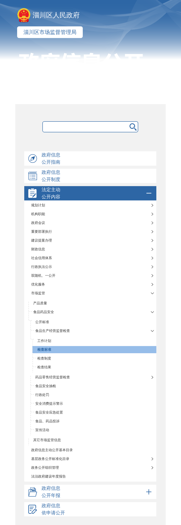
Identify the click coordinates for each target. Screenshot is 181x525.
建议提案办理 (41, 240)
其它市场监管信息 (47, 440)
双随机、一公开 (43, 276)
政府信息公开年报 (97, 492)
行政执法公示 (41, 267)
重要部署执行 (41, 232)
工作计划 (44, 341)
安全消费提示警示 (49, 404)
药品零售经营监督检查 (52, 377)
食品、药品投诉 (47, 421)
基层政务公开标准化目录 (50, 459)
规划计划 (38, 205)
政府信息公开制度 (51, 176)
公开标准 (42, 322)
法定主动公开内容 (97, 193)
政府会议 (38, 223)
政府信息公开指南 (51, 158)
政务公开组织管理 (45, 468)
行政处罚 (42, 395)
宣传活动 (42, 430)
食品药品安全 (43, 312)
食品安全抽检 (45, 386)
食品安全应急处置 (49, 412)
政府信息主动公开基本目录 (52, 450)
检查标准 (44, 350)
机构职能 (38, 214)
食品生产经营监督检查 (52, 331)
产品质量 (40, 303)
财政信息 (38, 249)
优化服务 (38, 284)
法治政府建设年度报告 (48, 476)
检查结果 (44, 367)
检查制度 (44, 358)
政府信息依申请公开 (53, 509)
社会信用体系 (41, 258)
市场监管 (38, 293)
